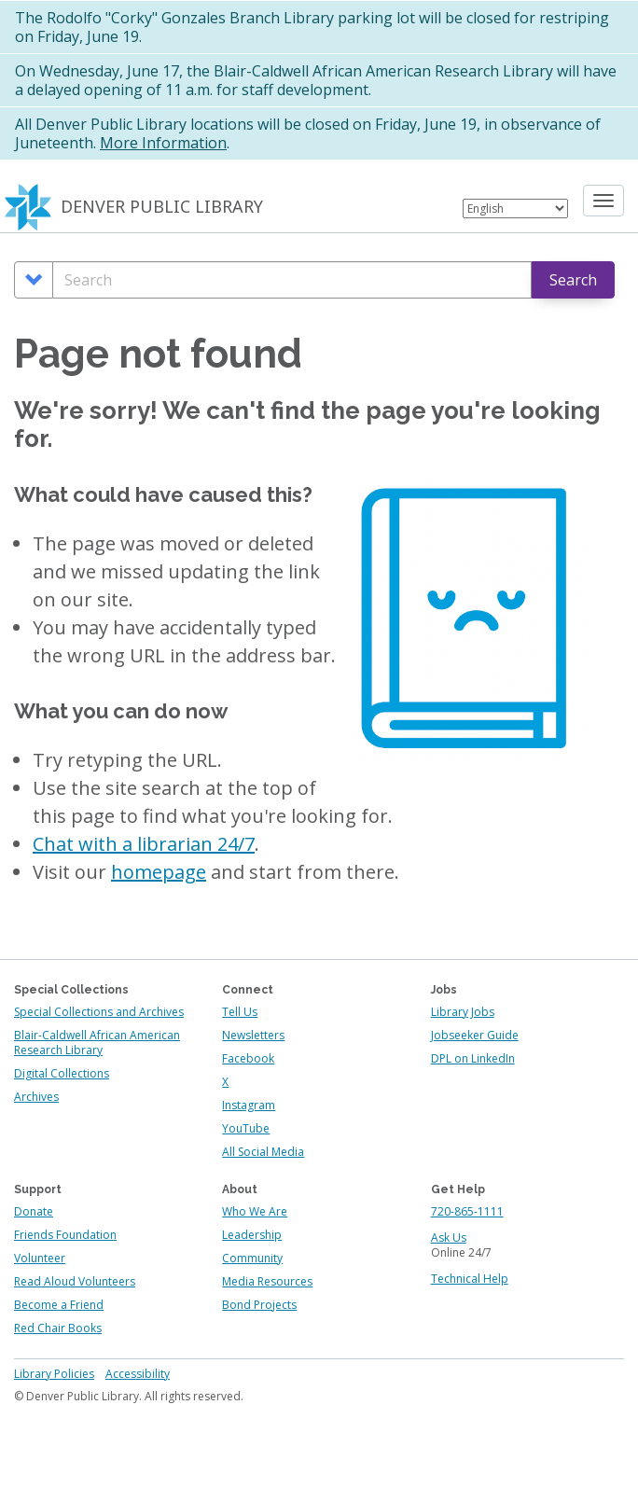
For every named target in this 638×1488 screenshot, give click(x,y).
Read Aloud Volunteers (74, 1281)
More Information (163, 142)
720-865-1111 (467, 1211)
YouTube (246, 1128)
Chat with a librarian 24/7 (144, 843)
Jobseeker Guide (475, 1035)
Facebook (248, 1058)
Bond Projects (259, 1305)
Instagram (248, 1105)
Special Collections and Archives (99, 1012)
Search (573, 280)
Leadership (252, 1235)
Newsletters (253, 1035)
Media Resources (267, 1281)
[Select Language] (515, 208)
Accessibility (137, 1374)
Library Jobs (462, 1012)
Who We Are (254, 1211)
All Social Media (263, 1152)
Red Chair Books (58, 1328)
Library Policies (54, 1374)
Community (252, 1258)
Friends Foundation (65, 1235)
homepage (158, 871)
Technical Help (469, 1278)
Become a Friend (59, 1305)
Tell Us (239, 1012)
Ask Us (448, 1237)
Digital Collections (61, 1073)
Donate (33, 1211)
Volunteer (39, 1258)
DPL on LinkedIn (473, 1058)
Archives (36, 1097)
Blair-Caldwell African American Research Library (97, 1042)
